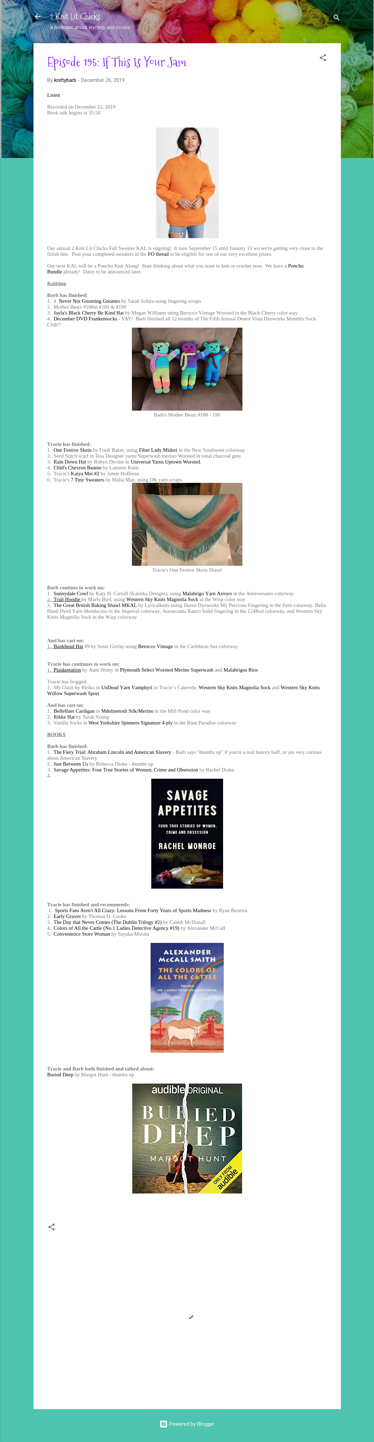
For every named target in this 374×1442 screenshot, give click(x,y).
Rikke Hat (64, 717)
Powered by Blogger (187, 1424)
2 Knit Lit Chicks (75, 16)
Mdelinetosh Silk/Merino (127, 711)
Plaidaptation (67, 670)
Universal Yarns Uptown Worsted (165, 462)
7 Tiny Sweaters (87, 480)
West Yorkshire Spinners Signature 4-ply (130, 722)
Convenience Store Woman (82, 934)
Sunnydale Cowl (71, 593)
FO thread (158, 254)
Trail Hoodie (67, 599)
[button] (323, 59)
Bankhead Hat (68, 646)
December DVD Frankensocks (85, 318)
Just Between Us (71, 764)
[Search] (337, 18)
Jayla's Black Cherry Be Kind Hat (89, 313)
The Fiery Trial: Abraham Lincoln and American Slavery (112, 752)
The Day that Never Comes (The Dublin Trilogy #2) (108, 922)
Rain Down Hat (70, 462)
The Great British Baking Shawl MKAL (95, 605)
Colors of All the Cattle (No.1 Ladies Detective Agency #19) (116, 928)
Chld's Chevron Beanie (78, 467)
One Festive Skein (73, 450)
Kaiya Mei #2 (85, 473)
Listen (53, 95)
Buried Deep (60, 1074)
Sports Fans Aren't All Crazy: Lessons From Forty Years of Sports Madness (133, 910)
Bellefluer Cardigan (74, 711)
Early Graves (67, 916)
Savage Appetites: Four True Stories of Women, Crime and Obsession (126, 769)
